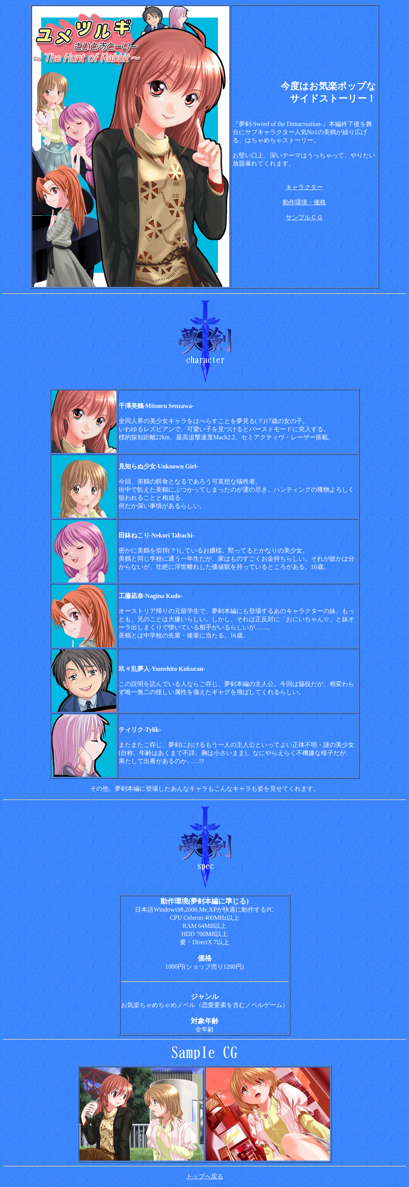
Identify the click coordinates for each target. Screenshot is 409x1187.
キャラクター (304, 187)
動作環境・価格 (304, 202)
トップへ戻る (204, 1176)
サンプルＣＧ (304, 217)
